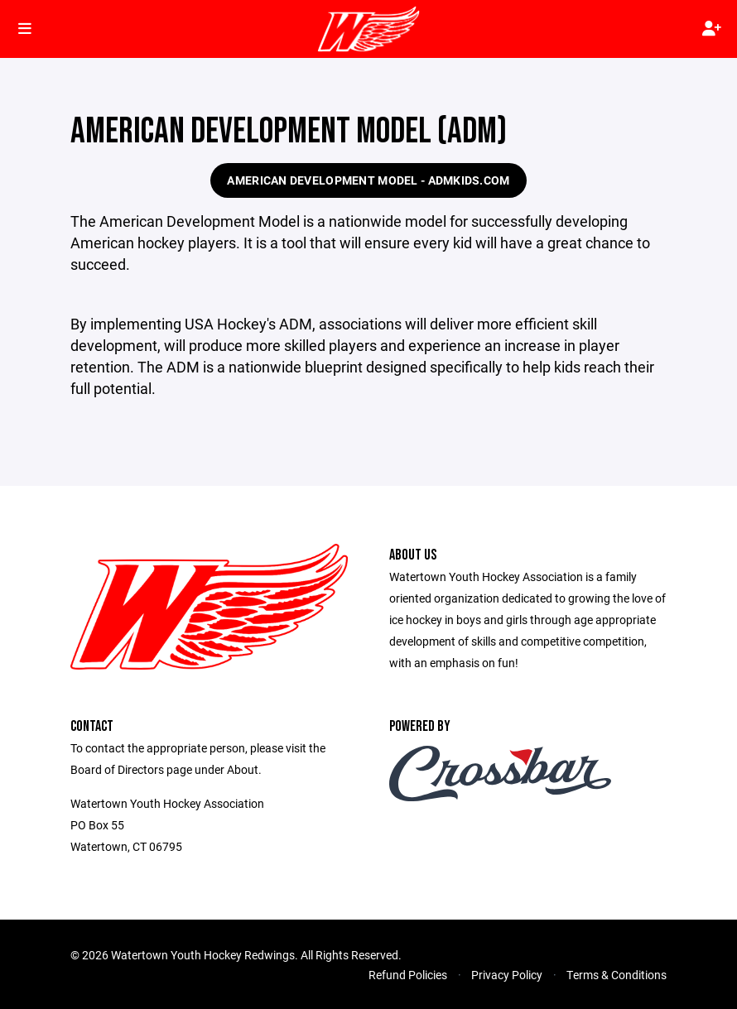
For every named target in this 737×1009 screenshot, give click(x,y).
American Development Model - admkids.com (368, 180)
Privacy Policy (506, 975)
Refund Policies (407, 975)
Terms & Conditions (616, 975)
